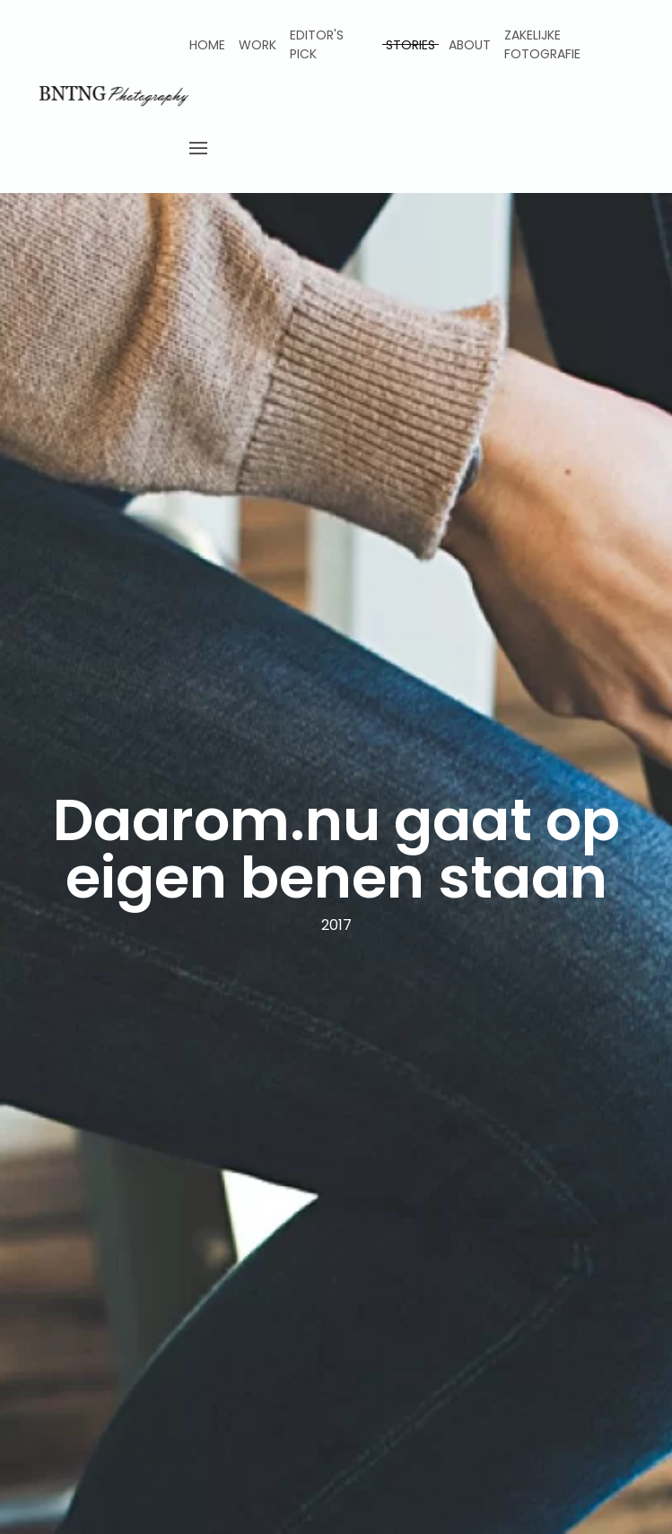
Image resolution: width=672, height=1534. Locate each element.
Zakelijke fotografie (542, 44)
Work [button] (257, 45)
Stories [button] (410, 45)
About (470, 45)
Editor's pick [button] (317, 44)
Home (207, 45)
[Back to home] (112, 97)
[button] (198, 148)
